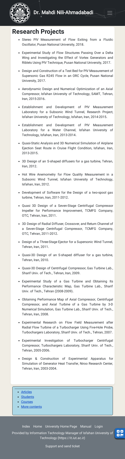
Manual (85, 426)
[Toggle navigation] (110, 13)
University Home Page (61, 426)
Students (27, 397)
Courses (27, 402)
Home (37, 426)
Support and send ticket (62, 446)
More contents (31, 407)
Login (99, 426)
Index (26, 426)
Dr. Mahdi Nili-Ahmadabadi (63, 13)
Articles (26, 392)
